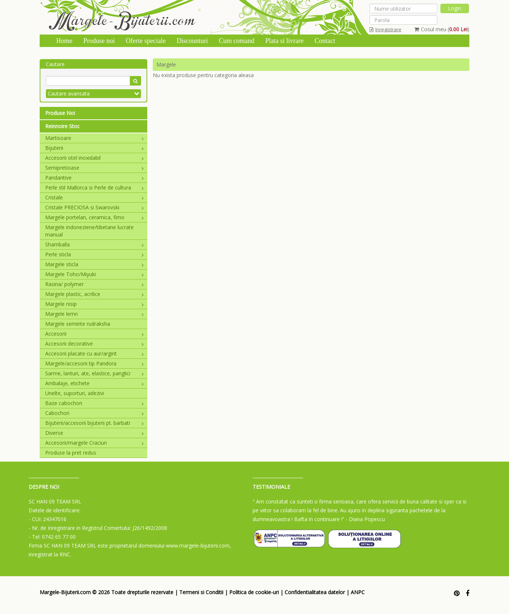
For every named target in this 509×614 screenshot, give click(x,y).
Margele (166, 64)
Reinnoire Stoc (62, 126)
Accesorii (94, 333)
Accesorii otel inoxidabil (94, 157)
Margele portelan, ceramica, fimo (94, 217)
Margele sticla (94, 264)
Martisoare (94, 137)
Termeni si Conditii (201, 592)
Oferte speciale (146, 40)
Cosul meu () (441, 29)
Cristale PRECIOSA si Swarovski (94, 207)
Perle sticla (94, 254)
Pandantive (94, 177)
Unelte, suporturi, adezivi (74, 393)
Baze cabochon (94, 403)
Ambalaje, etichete (94, 383)
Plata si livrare (284, 40)
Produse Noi (60, 112)
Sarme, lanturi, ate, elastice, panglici (94, 373)
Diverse (94, 432)
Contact (324, 40)
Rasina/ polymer (94, 284)
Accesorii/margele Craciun (94, 442)
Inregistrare (385, 29)
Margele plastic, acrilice (94, 293)
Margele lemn (94, 313)
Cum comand (236, 40)
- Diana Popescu (365, 519)
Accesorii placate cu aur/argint (94, 353)
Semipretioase (94, 167)
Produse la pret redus (70, 452)
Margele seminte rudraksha (77, 323)
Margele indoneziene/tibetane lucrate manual (89, 231)
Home (64, 40)
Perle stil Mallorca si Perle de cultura (94, 187)
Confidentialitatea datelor (315, 592)
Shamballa (94, 244)
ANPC (358, 592)
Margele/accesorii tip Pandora (94, 363)
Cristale (94, 197)
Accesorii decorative (94, 343)
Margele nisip (94, 303)
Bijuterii (94, 147)
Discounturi (192, 40)
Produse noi (99, 40)
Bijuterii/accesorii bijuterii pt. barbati (94, 422)
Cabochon (94, 412)
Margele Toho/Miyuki (94, 274)
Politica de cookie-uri (254, 592)
